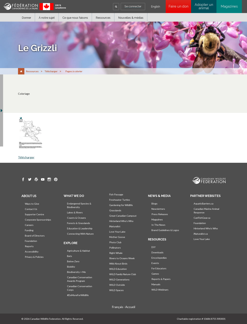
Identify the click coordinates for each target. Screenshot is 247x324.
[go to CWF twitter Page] (29, 180)
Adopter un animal (204, 6)
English (155, 6)
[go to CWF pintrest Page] (55, 180)
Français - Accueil (123, 307)
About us (28, 196)
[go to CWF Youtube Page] (42, 180)
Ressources (103, 17)
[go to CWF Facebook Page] (23, 180)
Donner (26, 17)
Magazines (229, 6)
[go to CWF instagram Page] (49, 180)
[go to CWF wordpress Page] (36, 180)
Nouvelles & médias (130, 17)
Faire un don (180, 6)
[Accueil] (21, 71)
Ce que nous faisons (75, 17)
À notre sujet (47, 17)
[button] (116, 6)
